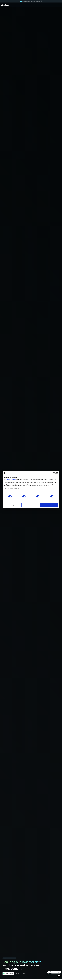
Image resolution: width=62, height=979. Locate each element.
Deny (12, 505)
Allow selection (31, 505)
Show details (53, 501)
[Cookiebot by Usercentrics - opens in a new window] (52, 473)
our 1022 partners (11, 479)
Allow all (49, 505)
